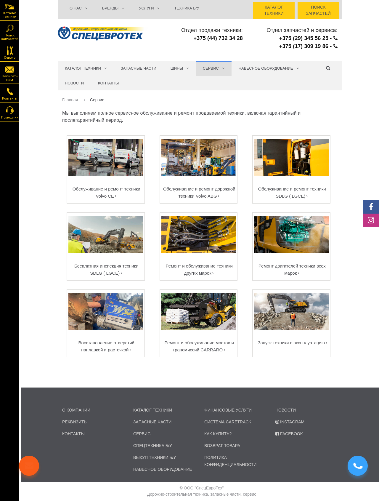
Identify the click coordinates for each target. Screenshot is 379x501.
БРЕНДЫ (113, 8)
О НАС (78, 8)
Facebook (289, 433)
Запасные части (138, 68)
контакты (73, 433)
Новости (74, 83)
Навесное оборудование (269, 68)
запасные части (152, 422)
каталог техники (152, 410)
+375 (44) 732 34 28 (218, 38)
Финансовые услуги (228, 410)
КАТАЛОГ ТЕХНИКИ (86, 68)
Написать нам (9, 73)
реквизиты (75, 422)
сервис (141, 433)
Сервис (9, 52)
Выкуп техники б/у (154, 457)
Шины (180, 68)
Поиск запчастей (9, 32)
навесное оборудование (162, 469)
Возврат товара (222, 445)
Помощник (9, 112)
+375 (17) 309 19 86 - (308, 46)
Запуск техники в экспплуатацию (291, 342)
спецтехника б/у (152, 445)
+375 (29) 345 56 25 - (308, 38)
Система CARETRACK (227, 422)
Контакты (108, 83)
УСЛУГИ (149, 8)
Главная (70, 99)
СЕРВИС (213, 68)
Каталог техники (9, 10)
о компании (76, 410)
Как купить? (218, 433)
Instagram (289, 422)
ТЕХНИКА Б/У (186, 8)
